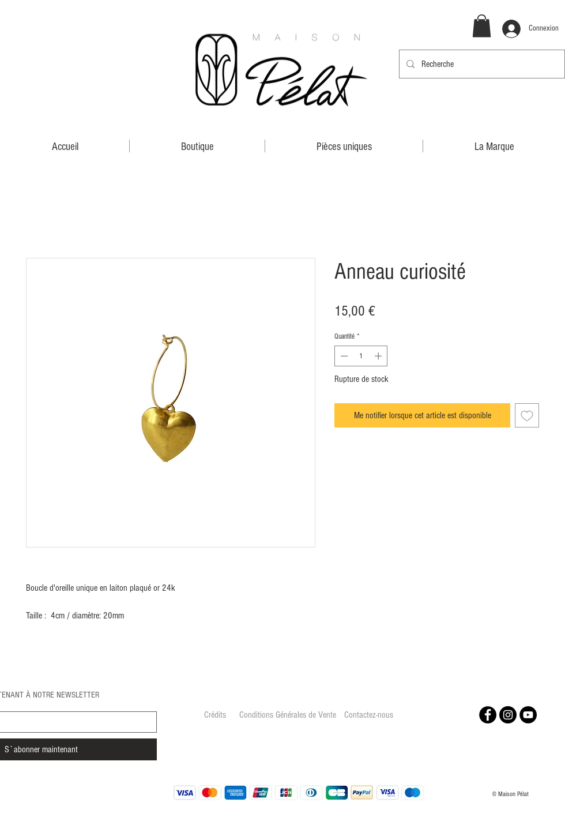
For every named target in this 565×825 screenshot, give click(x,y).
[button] (481, 25)
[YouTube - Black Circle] (528, 714)
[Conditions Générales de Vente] (288, 715)
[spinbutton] (361, 356)
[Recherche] (480, 64)
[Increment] (379, 356)
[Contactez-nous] (368, 715)
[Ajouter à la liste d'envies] (527, 415)
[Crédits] (215, 715)
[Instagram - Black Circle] (508, 714)
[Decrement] (343, 356)
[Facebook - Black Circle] (487, 714)
